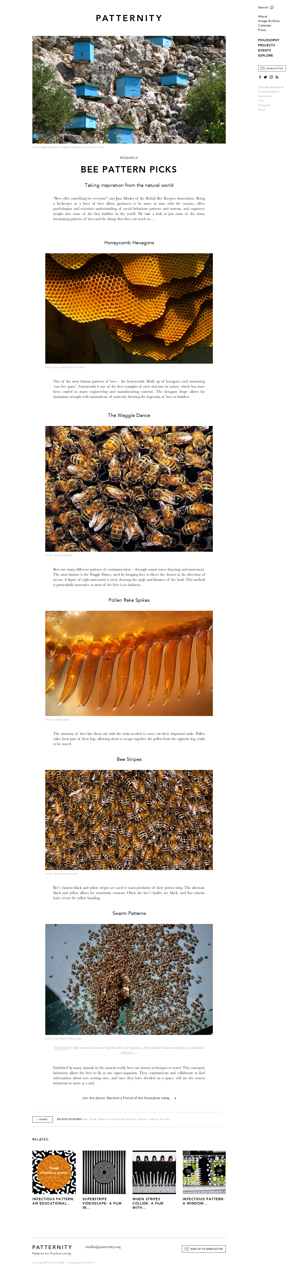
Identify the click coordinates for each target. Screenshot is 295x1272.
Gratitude (264, 105)
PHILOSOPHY (268, 40)
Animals (164, 1119)
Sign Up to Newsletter (207, 1249)
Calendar (265, 25)
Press (262, 30)
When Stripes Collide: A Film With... (148, 1203)
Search (263, 7)
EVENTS (264, 50)
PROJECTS (266, 45)
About (263, 16)
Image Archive (269, 21)
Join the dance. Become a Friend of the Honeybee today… (129, 1098)
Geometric (264, 96)
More (263, 109)
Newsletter (274, 68)
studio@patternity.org (103, 1247)
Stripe (93, 1119)
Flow (261, 100)
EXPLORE (265, 55)
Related (40, 1139)
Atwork (91, 1262)
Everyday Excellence (271, 87)
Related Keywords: (70, 1119)
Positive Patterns (268, 91)
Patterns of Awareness (111, 1119)
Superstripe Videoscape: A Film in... (102, 1203)
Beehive (131, 1119)
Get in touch (61, 1048)
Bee (85, 1119)
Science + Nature (147, 1119)
